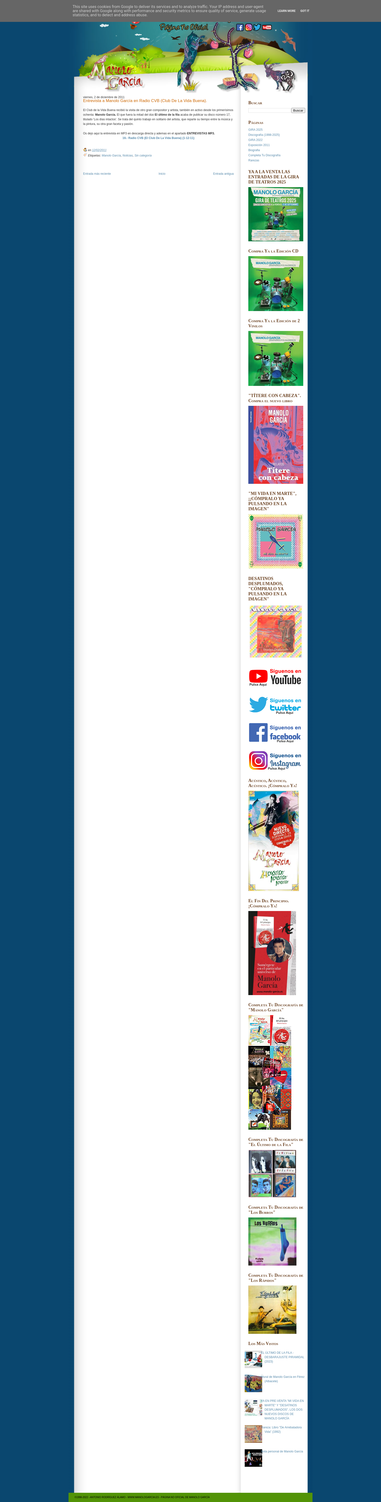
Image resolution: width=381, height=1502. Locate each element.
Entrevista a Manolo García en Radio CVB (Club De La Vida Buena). (145, 101)
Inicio (162, 173)
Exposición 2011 (259, 145)
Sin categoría (143, 155)
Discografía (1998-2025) (264, 135)
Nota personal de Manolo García (282, 1451)
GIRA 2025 (255, 129)
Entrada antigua (223, 173)
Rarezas (253, 160)
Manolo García (111, 155)
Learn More (287, 11)
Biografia (254, 150)
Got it (304, 11)
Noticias (127, 155)
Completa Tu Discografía (264, 155)
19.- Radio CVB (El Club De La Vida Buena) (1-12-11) (158, 138)
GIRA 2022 (255, 140)
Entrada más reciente (97, 173)
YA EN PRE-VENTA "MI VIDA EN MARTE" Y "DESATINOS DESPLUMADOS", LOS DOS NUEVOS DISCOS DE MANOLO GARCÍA (282, 1409)
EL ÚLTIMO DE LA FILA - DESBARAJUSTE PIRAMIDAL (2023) (282, 1357)
